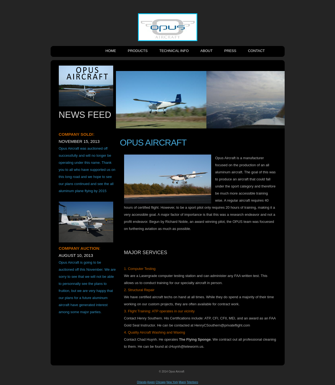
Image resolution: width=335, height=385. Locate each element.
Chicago (161, 382)
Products (138, 51)
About (206, 51)
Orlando (142, 382)
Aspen (151, 382)
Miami (182, 382)
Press (230, 51)
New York (172, 382)
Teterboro (192, 382)
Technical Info (174, 51)
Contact (256, 51)
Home (111, 51)
